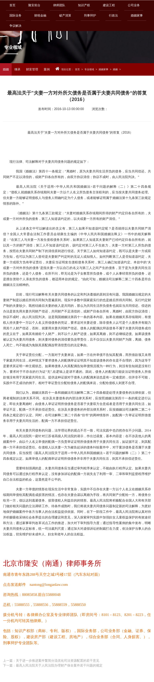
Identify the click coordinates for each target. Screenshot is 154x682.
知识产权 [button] (84, 5)
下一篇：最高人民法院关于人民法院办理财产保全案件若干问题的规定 (52, 665)
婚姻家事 (103, 69)
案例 (47, 69)
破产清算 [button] (65, 15)
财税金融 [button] (40, 15)
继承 (17, 69)
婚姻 (6, 69)
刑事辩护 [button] (90, 15)
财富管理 (32, 69)
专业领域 (89, 69)
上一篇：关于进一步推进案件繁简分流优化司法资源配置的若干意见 (51, 660)
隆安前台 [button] (34, 5)
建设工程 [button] (109, 5)
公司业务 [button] (134, 5)
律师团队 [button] (59, 5)
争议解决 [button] (15, 25)
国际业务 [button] (15, 15)
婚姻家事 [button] (137, 15)
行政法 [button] (113, 15)
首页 (12, 5)
